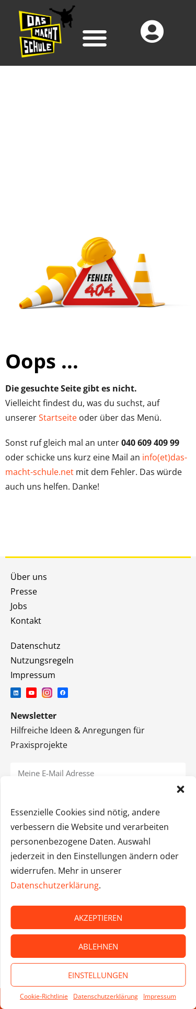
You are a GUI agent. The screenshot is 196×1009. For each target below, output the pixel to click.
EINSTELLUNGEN (98, 975)
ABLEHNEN (98, 946)
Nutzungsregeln (42, 660)
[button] (180, 789)
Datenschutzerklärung (54, 885)
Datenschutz (35, 645)
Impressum (159, 996)
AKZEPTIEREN (98, 917)
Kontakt (25, 620)
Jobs (18, 606)
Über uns (28, 577)
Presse (23, 591)
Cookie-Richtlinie (44, 996)
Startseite (58, 417)
